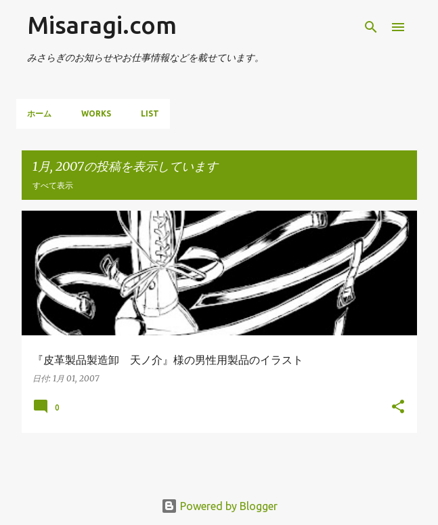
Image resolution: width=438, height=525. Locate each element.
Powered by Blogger (219, 506)
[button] (398, 407)
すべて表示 (52, 185)
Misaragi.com (102, 25)
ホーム (39, 113)
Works (96, 113)
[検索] (371, 27)
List (150, 113)
